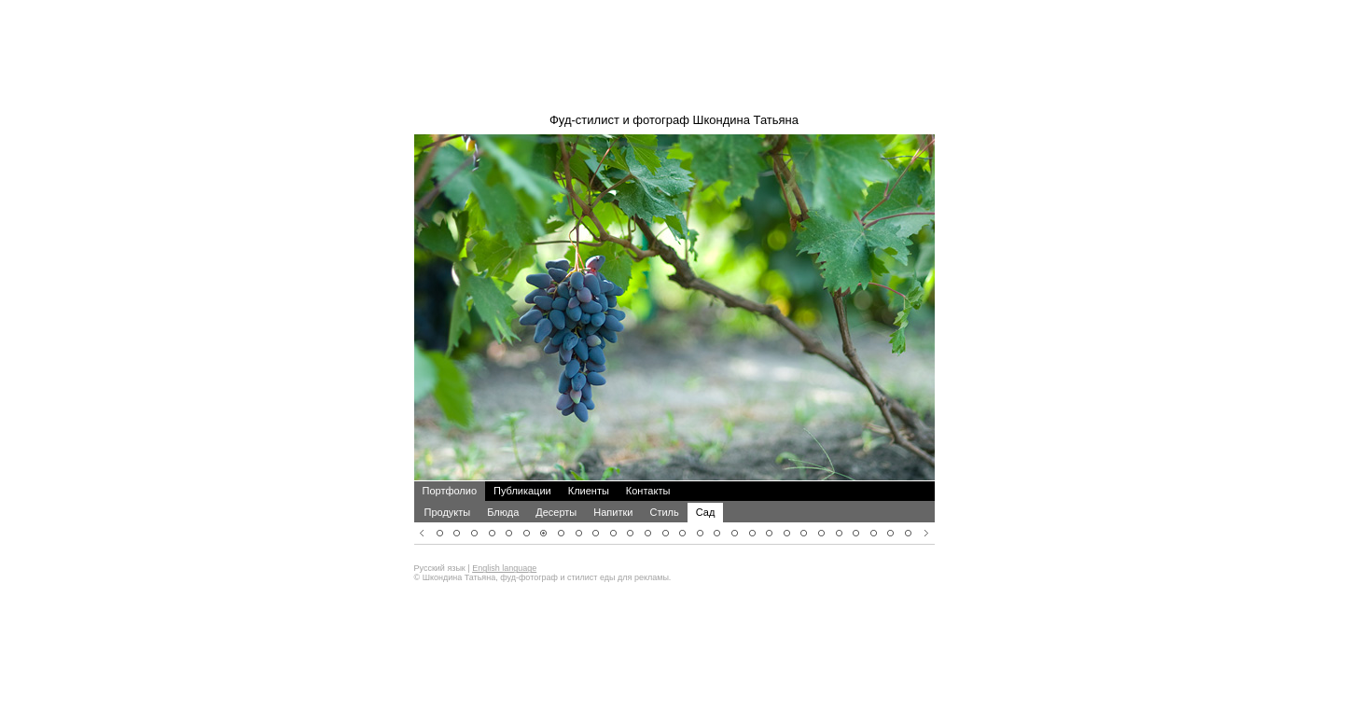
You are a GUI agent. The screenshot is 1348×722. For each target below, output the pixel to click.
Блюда (503, 487)
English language (504, 543)
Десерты (556, 487)
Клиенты (588, 465)
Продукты (447, 487)
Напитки (612, 487)
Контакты (648, 465)
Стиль (663, 487)
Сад (706, 487)
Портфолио (450, 465)
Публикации (522, 465)
